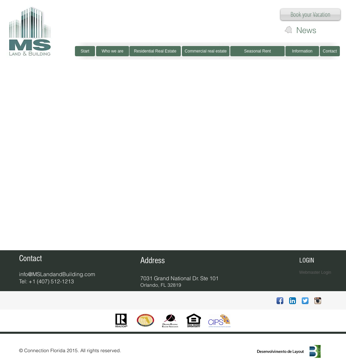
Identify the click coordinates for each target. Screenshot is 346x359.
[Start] (85, 51)
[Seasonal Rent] (257, 51)
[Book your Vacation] (310, 14)
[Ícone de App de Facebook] (280, 300)
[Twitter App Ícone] (305, 300)
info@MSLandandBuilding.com (57, 274)
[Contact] (330, 51)
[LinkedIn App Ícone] (292, 300)
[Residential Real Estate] (155, 51)
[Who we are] (112, 51)
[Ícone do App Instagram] (317, 300)
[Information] (302, 51)
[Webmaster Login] (315, 272)
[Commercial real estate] (206, 51)
